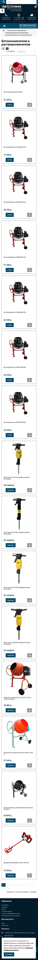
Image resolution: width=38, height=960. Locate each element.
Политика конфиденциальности (11, 913)
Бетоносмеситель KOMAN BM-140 (15, 202)
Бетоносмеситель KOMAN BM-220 (15, 422)
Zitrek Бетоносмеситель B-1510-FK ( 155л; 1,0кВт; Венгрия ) (17, 698)
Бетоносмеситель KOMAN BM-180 (15, 312)
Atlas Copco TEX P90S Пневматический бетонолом (16, 533)
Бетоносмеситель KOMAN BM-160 (15, 257)
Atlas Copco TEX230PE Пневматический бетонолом (17, 643)
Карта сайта (5, 925)
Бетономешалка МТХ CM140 (13, 92)
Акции (3, 923)
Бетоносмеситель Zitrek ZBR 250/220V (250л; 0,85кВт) (18, 808)
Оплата (4, 909)
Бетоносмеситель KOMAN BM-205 (15, 367)
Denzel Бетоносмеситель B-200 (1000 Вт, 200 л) (18, 753)
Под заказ (10, 490)
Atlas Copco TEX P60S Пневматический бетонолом (16, 478)
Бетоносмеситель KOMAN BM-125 (15, 147)
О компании (5, 905)
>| (8, 888)
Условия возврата (7, 911)
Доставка (4, 907)
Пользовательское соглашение (11, 915)
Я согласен (9, 954)
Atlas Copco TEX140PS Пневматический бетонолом (17, 588)
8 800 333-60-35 (6, 19)
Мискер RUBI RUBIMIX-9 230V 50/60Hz (16, 863)
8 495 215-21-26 (6, 17)
